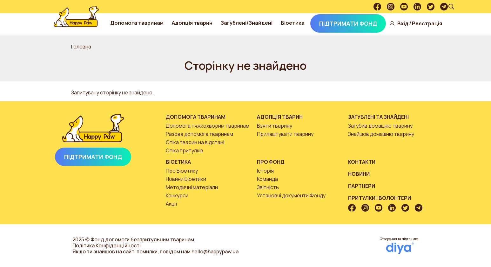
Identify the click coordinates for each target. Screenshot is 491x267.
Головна (81, 46)
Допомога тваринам (137, 22)
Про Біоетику (182, 170)
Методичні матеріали (192, 187)
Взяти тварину (274, 125)
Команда (267, 178)
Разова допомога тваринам (199, 133)
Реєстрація (427, 24)
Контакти (361, 162)
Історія (265, 170)
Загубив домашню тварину (380, 125)
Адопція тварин (192, 22)
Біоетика (293, 22)
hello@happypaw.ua (215, 251)
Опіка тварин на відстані (195, 142)
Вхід (402, 24)
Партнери (361, 186)
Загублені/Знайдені (246, 22)
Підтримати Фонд (348, 23)
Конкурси (177, 195)
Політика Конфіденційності (106, 245)
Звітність (268, 187)
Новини (359, 174)
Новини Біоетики (186, 178)
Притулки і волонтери (379, 198)
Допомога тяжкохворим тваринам (207, 125)
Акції (171, 203)
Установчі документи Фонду (291, 195)
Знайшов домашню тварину (381, 133)
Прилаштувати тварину (285, 133)
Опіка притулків (184, 150)
